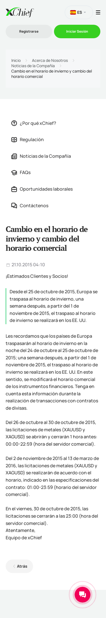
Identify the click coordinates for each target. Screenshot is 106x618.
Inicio (16, 60)
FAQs (21, 172)
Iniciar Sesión (77, 31)
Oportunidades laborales (42, 189)
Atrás (22, 566)
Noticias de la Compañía (33, 65)
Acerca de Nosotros (50, 60)
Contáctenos (29, 205)
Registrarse (28, 31)
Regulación (27, 139)
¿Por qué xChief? (33, 123)
